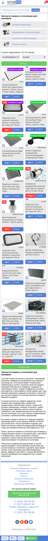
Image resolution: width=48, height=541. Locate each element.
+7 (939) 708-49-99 (23, 501)
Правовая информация (24, 479)
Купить (17, 97)
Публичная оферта (24, 471)
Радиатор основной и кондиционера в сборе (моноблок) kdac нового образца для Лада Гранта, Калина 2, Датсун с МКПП (35, 320)
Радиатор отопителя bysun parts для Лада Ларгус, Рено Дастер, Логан (11, 187)
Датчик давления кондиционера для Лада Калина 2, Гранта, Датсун (12, 219)
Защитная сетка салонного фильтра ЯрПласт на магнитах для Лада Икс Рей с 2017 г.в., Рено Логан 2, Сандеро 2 (35, 210)
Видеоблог (24, 473)
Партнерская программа (24, 484)
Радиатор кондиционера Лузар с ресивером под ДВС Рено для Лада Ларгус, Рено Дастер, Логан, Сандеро (12, 320)
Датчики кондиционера (21, 25)
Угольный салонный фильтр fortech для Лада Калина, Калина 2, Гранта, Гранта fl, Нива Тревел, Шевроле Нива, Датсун (35, 78)
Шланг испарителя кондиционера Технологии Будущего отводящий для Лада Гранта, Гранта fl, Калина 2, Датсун (34, 154)
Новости (23, 476)
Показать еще (23, 367)
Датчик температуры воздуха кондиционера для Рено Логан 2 (34, 252)
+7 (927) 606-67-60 (23, 504)
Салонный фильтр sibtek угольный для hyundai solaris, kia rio (12, 153)
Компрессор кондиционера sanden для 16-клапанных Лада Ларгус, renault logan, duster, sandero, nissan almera (35, 353)
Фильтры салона (19, 44)
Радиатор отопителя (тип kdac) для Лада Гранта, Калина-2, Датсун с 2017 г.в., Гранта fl (12, 352)
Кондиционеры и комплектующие (26, 32)
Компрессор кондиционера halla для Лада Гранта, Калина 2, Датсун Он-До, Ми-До (35, 187)
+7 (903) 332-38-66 (23, 512)
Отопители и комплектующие (24, 38)
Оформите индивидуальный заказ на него (24, 494)
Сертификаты (24, 481)
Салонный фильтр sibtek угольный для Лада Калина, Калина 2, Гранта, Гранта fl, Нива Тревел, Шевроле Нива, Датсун (35, 121)
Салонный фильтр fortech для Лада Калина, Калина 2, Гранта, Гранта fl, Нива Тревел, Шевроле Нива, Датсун (12, 88)
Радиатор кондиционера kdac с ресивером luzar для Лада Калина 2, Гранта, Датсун (35, 286)
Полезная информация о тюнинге (24, 468)
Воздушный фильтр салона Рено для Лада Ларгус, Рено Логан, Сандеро (11, 276)
